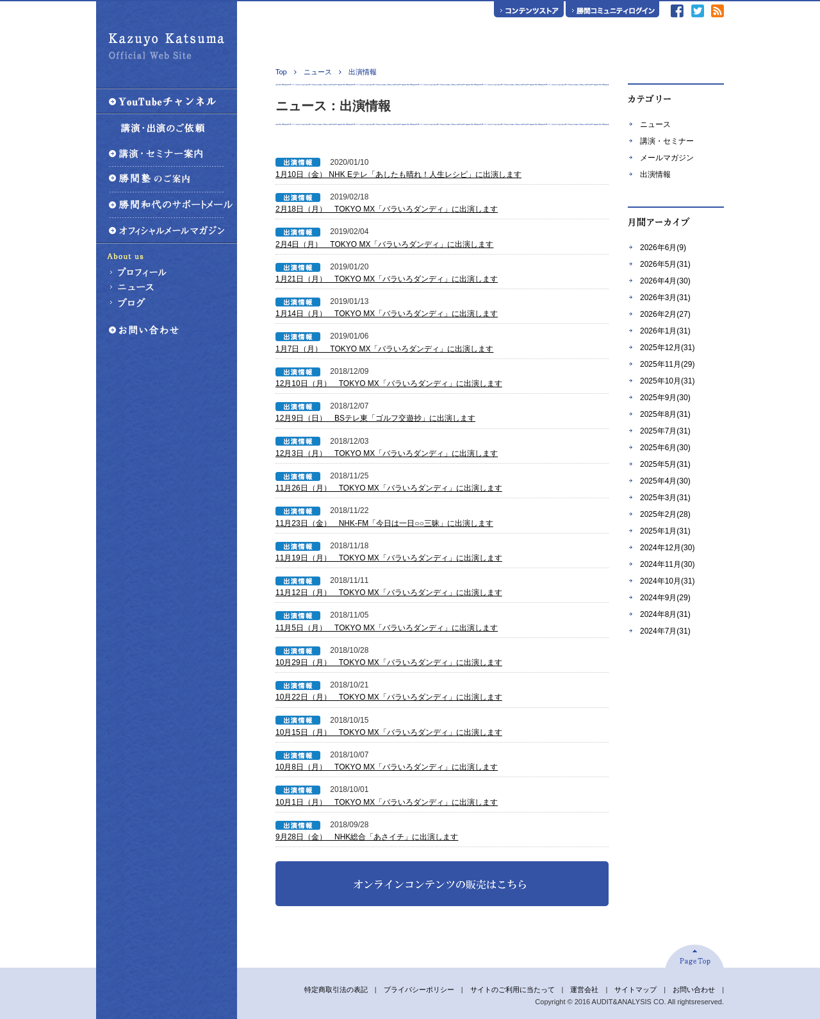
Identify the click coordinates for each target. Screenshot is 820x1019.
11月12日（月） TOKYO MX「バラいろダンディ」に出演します (388, 592)
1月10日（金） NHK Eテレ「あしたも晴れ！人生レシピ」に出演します (398, 174)
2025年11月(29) (667, 364)
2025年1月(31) (665, 530)
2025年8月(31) (665, 414)
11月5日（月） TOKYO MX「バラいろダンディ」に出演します (386, 627)
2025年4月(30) (665, 480)
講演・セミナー (667, 141)
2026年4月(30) (665, 280)
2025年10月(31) (667, 380)
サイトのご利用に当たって (512, 989)
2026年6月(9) (663, 247)
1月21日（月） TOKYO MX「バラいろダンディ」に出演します (386, 278)
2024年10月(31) (667, 581)
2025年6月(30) (665, 447)
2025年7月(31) (665, 430)
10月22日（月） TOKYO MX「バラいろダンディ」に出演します (388, 697)
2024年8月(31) (665, 614)
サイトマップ (635, 989)
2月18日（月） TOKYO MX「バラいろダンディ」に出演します (386, 209)
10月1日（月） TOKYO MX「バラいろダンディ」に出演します (386, 802)
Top (281, 72)
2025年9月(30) (665, 397)
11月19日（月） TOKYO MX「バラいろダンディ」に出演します (388, 557)
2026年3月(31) (665, 297)
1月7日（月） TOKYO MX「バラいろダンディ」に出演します (384, 348)
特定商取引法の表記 (336, 989)
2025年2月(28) (665, 514)
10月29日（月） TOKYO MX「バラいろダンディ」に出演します (388, 662)
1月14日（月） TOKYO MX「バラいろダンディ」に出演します (386, 313)
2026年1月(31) (665, 330)
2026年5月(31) (665, 264)
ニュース (655, 124)
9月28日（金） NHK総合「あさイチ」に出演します (366, 836)
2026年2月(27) (665, 314)
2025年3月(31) (665, 497)
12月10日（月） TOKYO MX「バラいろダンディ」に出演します (388, 383)
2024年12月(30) (667, 547)
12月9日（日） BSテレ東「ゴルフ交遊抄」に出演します (375, 418)
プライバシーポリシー (419, 989)
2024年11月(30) (667, 564)
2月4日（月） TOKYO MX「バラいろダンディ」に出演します (384, 244)
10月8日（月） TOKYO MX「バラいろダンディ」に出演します (386, 766)
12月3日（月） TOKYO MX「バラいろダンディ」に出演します (386, 453)
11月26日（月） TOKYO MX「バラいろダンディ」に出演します (388, 488)
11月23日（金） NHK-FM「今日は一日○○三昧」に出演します (384, 523)
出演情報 (655, 174)
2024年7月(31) (665, 631)
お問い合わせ (694, 989)
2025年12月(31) (667, 347)
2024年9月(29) (665, 597)
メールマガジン (667, 157)
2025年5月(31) (665, 464)
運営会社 (584, 989)
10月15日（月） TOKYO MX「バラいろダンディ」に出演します (388, 732)
